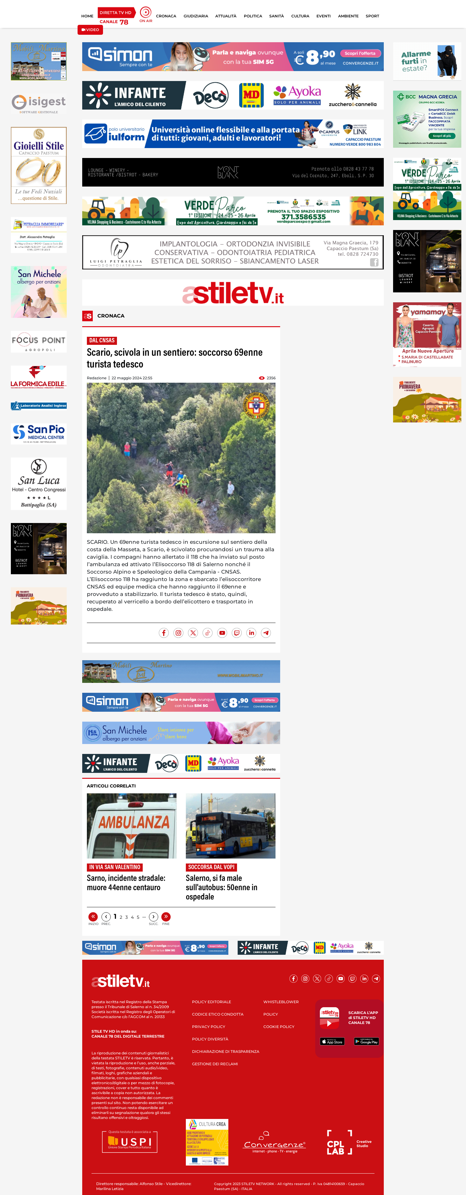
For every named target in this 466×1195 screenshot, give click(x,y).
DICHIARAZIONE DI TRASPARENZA (225, 1051)
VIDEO (90, 29)
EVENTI (323, 16)
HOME (87, 16)
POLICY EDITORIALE (211, 1001)
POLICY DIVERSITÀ (210, 1039)
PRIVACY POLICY (208, 1026)
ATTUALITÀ (225, 16)
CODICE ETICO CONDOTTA (218, 1014)
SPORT (372, 16)
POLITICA (253, 16)
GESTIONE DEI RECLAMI (215, 1064)
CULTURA (300, 16)
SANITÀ (276, 16)
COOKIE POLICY (278, 1026)
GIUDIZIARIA (196, 16)
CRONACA (166, 16)
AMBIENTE (348, 16)
